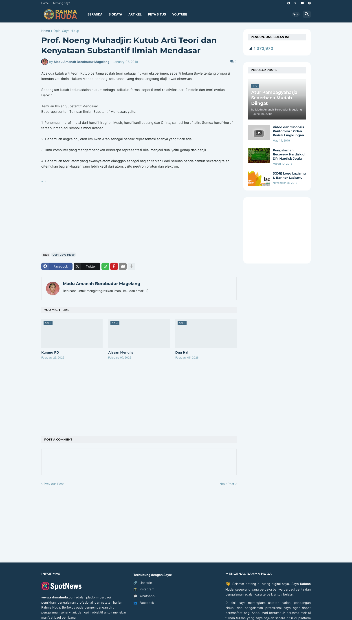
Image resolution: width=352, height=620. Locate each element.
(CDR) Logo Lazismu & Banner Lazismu (289, 175)
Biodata (115, 14)
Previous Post (54, 484)
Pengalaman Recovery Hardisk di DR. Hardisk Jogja (289, 154)
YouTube (179, 14)
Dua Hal (181, 352)
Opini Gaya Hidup (66, 31)
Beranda (95, 14)
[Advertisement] (139, 215)
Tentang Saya (61, 3)
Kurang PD (50, 352)
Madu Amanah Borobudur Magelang (101, 283)
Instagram (143, 589)
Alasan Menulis (120, 352)
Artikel (135, 14)
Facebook (143, 602)
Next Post (227, 484)
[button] (296, 14)
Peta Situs (157, 14)
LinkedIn (142, 582)
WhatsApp (144, 596)
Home (45, 3)
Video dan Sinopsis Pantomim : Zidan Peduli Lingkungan (288, 131)
